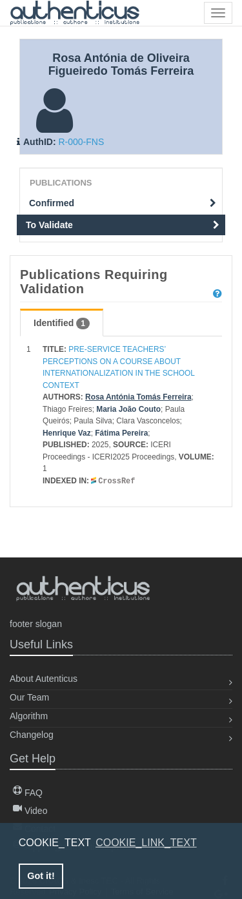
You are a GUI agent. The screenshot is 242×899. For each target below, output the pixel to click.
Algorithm (29, 716)
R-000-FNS (81, 142)
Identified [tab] (62, 323)
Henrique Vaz (67, 433)
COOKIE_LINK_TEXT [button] (146, 842)
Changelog (32, 735)
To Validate (122, 225)
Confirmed (122, 203)
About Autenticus (43, 678)
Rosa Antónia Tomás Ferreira (138, 396)
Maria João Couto (128, 409)
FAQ (28, 793)
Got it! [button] (40, 876)
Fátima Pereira (121, 433)
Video (30, 811)
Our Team (29, 697)
